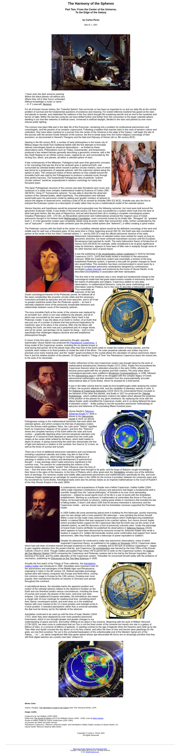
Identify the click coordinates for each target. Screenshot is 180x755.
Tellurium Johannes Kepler (81, 412)
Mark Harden (98, 718)
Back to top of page (79, 749)
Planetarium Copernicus (82, 343)
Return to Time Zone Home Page (96, 749)
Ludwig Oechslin (93, 269)
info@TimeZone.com (92, 752)
